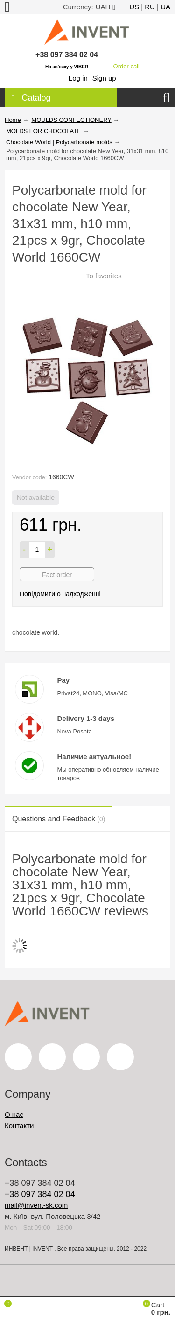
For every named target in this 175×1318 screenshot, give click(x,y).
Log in (78, 78)
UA (165, 7)
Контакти (19, 1126)
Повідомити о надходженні (60, 594)
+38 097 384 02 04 (66, 55)
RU (150, 7)
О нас (14, 1114)
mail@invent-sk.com (36, 1205)
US (134, 7)
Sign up (104, 78)
